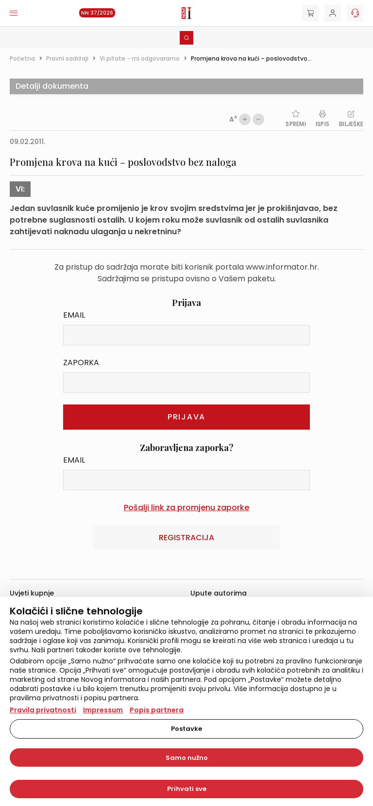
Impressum (103, 710)
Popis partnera (157, 710)
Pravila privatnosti (43, 710)
